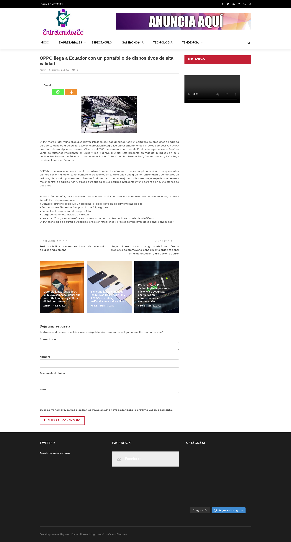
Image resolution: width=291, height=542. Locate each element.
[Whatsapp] (58, 89)
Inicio (44, 42)
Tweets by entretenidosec (55, 453)
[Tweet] (42, 85)
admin (43, 70)
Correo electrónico (52, 373)
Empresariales (72, 42)
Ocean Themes (117, 534)
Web (43, 389)
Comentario (49, 339)
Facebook (133, 459)
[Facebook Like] (41, 85)
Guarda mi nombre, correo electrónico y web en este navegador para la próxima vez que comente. (106, 410)
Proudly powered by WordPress (59, 534)
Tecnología (162, 42)
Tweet (47, 85)
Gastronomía (132, 42)
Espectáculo (102, 42)
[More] (71, 89)
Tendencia (192, 42)
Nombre (45, 357)
